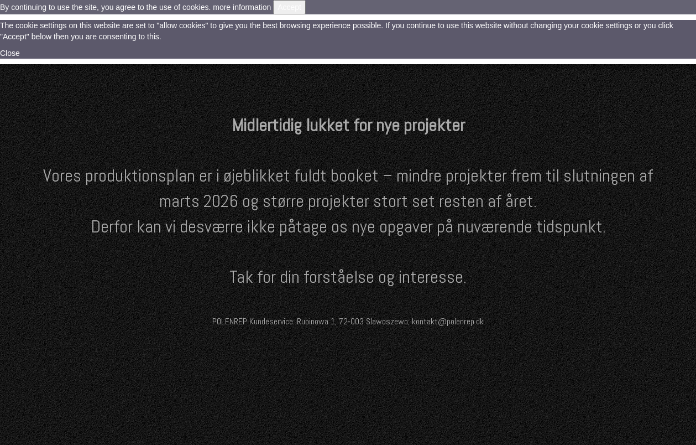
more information (242, 7)
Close (10, 53)
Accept (289, 7)
